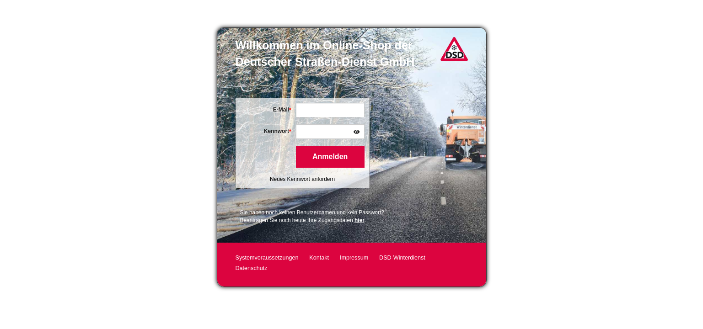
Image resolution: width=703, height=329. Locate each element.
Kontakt (319, 258)
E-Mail (281, 109)
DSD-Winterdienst (402, 258)
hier (359, 220)
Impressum (354, 258)
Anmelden (330, 156)
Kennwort (276, 131)
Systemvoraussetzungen (267, 258)
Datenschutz (252, 268)
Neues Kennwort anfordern (302, 179)
